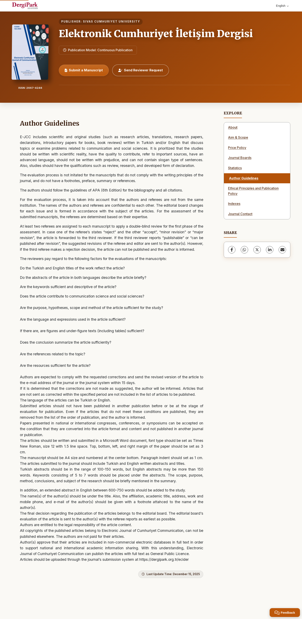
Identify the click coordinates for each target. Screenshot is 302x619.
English (282, 5)
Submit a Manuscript (84, 70)
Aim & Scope (238, 137)
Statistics (235, 168)
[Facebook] (231, 249)
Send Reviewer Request (140, 70)
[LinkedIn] (269, 249)
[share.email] (282, 249)
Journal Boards (239, 158)
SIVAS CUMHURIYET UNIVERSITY (111, 21)
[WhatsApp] (244, 249)
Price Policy (237, 148)
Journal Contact (240, 214)
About (232, 127)
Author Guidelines (243, 178)
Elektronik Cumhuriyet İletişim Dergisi (156, 33)
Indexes (234, 204)
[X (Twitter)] (257, 249)
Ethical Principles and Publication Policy (253, 191)
